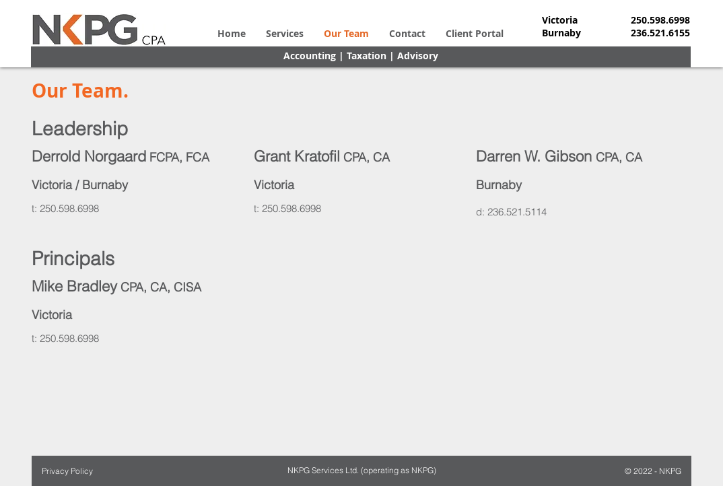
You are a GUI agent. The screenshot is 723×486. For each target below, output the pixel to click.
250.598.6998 (69, 208)
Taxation (366, 55)
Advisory (417, 55)
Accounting (309, 55)
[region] (139, 186)
